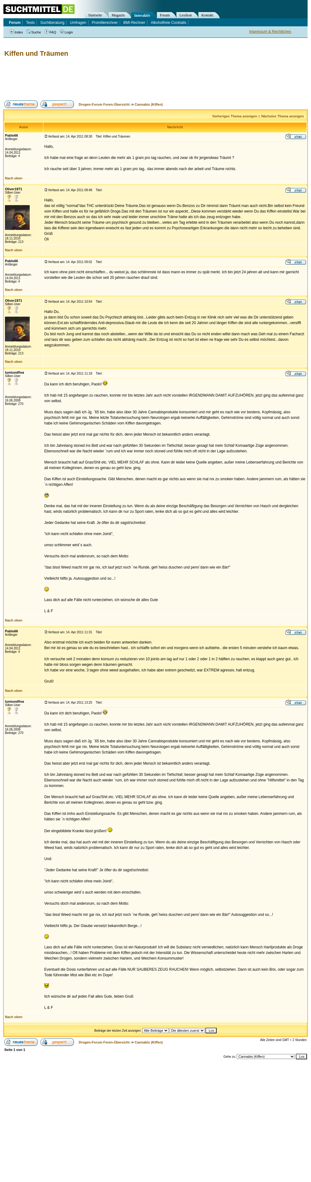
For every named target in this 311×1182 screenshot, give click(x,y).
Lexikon (185, 15)
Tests (30, 22)
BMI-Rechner (134, 22)
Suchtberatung (52, 22)
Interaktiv (142, 15)
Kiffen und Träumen (36, 53)
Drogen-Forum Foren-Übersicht (104, 104)
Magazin (118, 15)
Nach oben (13, 178)
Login (66, 32)
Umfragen (78, 22)
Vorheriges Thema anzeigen (234, 116)
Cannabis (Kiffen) (149, 104)
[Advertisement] (115, 79)
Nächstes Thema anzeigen (282, 116)
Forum (165, 15)
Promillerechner (105, 22)
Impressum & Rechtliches (270, 31)
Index (16, 32)
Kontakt (207, 15)
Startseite (95, 15)
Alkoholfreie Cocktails (168, 22)
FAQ (50, 32)
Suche (34, 32)
